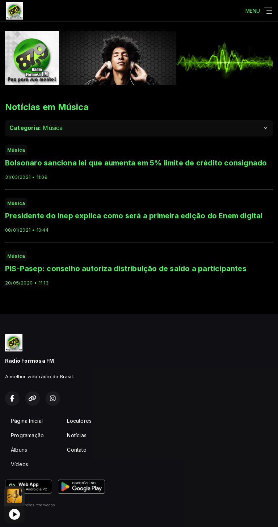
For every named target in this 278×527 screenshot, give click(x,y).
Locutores (79, 421)
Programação (27, 435)
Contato (76, 450)
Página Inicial (27, 421)
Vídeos (19, 464)
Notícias (77, 435)
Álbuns (19, 450)
